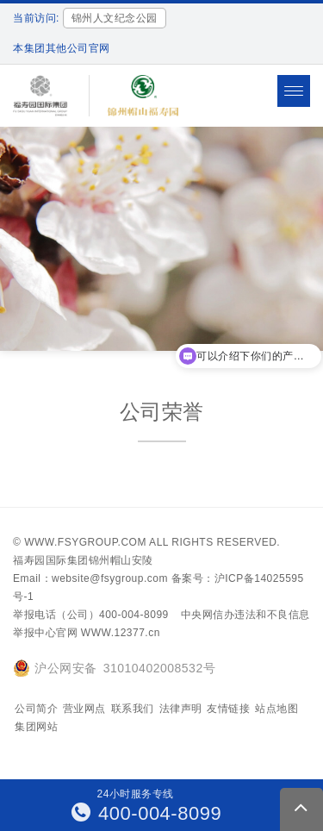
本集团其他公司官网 (61, 48)
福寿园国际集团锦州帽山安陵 (83, 560)
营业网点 (84, 709)
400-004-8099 (146, 813)
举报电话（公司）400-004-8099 (91, 615)
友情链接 (228, 709)
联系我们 (132, 709)
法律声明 (180, 709)
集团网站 (36, 727)
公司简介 (36, 709)
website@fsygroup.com (110, 578)
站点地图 (276, 709)
